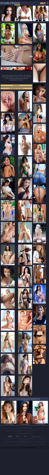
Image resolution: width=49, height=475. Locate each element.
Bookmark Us (25, 466)
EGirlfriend (11, 3)
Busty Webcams (45, 0)
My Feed (42, 3)
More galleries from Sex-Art (16, 90)
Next (30, 58)
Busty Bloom (17, 0)
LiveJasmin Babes (10, 0)
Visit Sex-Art (16, 87)
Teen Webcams (37, 0)
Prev (2, 58)
